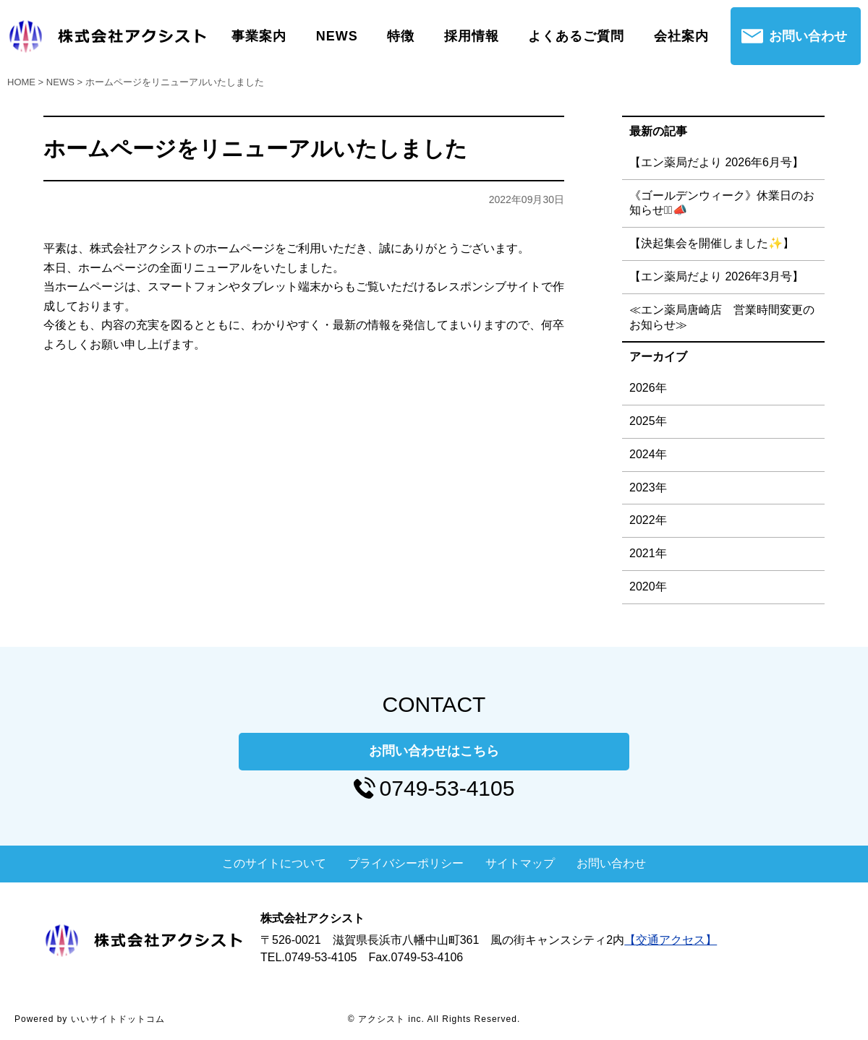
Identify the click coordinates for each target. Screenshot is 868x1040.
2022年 (648, 520)
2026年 (648, 388)
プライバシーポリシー (406, 863)
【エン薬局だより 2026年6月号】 (716, 162)
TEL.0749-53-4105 (308, 957)
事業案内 (258, 36)
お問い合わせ (808, 36)
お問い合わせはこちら (434, 751)
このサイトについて (274, 863)
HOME (21, 82)
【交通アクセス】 (670, 940)
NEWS (337, 36)
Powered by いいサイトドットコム (89, 1019)
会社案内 (681, 36)
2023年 (648, 487)
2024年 (648, 454)
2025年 (648, 421)
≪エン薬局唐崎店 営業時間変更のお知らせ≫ (721, 317)
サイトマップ (520, 863)
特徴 (400, 36)
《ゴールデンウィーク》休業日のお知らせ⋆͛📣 (721, 203)
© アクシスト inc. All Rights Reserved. (434, 1019)
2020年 (648, 586)
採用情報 (471, 36)
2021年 (648, 553)
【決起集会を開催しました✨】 (711, 243)
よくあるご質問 (576, 36)
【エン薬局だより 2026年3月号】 (716, 276)
